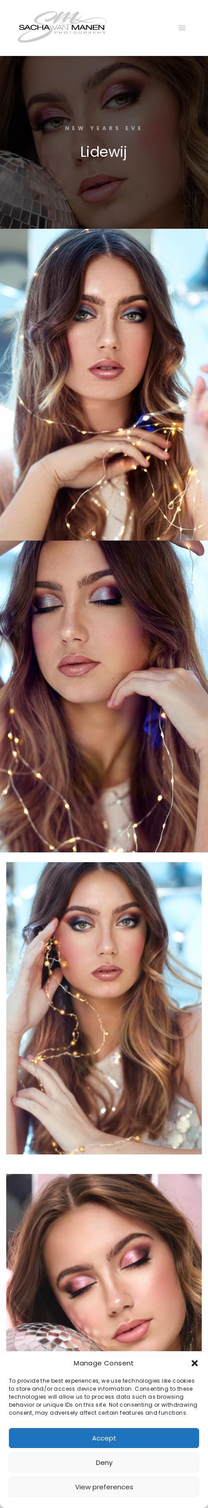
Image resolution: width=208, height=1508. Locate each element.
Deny (104, 1462)
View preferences (104, 1487)
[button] (194, 1363)
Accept (104, 1438)
